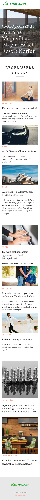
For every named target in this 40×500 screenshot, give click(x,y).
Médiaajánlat (20, 496)
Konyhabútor (10, 456)
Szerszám (7, 400)
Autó (5, 147)
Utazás (6, 21)
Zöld (5, 187)
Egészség (7, 104)
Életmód (7, 288)
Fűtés (5, 247)
